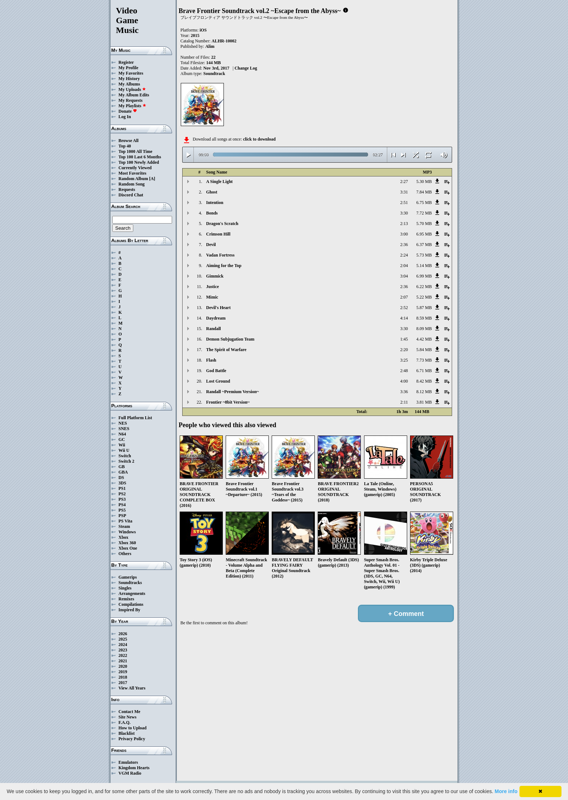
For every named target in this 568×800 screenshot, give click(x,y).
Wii (121, 444)
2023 (122, 650)
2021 (122, 660)
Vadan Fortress (220, 255)
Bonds (212, 213)
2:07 (404, 297)
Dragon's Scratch (222, 223)
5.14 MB (424, 265)
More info (506, 791)
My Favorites (130, 73)
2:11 (404, 402)
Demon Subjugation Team (230, 339)
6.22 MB (424, 286)
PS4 (122, 504)
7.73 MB (424, 360)
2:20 (404, 349)
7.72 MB (424, 213)
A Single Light (219, 181)
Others (124, 553)
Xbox (123, 537)
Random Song (131, 184)
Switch (124, 455)
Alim (209, 46)
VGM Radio (129, 773)
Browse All (128, 140)
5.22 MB (424, 297)
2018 (122, 677)
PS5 (122, 510)
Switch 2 (126, 461)
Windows (127, 531)
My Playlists (132, 105)
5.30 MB (424, 181)
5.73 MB (424, 255)
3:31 (404, 192)
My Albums (129, 84)
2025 (122, 639)
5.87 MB (424, 307)
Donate (127, 111)
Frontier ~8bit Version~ (228, 402)
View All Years (131, 688)
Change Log (245, 68)
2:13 (404, 223)
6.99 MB (424, 276)
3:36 (404, 391)
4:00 (404, 381)
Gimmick (215, 276)
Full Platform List (135, 417)
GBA (123, 472)
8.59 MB (424, 318)
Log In (124, 116)
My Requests (130, 100)
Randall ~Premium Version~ (232, 391)
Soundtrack (214, 73)
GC (121, 439)
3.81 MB (424, 402)
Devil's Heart (218, 307)
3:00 (404, 234)
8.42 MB (424, 381)
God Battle (216, 370)
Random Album (133, 178)
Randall (213, 328)
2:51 (404, 202)
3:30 (404, 213)
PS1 (122, 488)
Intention (214, 202)
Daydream (216, 318)
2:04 (404, 265)
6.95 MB (424, 234)
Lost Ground (218, 381)
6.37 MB (424, 244)
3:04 (404, 276)
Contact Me (129, 711)
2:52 (404, 307)
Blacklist (126, 733)
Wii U (123, 450)
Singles (124, 588)
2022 (122, 655)
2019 (122, 671)
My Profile (128, 67)
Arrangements (131, 593)
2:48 (404, 370)
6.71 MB (424, 370)
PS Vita (125, 521)
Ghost (211, 192)
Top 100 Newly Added (138, 162)
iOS (203, 30)
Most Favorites (132, 173)
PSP (122, 515)
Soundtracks (130, 582)
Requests (126, 189)
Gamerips (127, 577)
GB (121, 466)
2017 (122, 682)
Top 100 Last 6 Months (139, 156)
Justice (212, 286)
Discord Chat (130, 194)
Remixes (126, 598)
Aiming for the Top (223, 265)
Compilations (130, 604)
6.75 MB (424, 202)
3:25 (404, 360)
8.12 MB (424, 391)
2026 (122, 633)
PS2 (122, 493)
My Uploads (132, 89)
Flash (211, 360)
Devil (211, 244)
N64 (122, 434)
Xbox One (127, 548)
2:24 (404, 255)
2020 (122, 666)
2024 (122, 644)
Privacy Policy (131, 738)
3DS (122, 483)
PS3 (122, 499)
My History (129, 78)
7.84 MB (424, 192)
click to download (259, 139)
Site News (127, 717)
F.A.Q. (124, 722)
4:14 (404, 318)
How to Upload (132, 727)
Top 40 (124, 146)
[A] (152, 178)
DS (121, 477)
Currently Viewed (134, 167)
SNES (123, 428)
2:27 (404, 181)
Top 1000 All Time (135, 151)
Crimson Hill (218, 234)
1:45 (404, 339)
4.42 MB (424, 339)
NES (122, 423)
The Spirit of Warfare (226, 349)
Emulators (128, 762)
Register (126, 62)
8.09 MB (424, 328)
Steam (124, 526)
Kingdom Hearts (134, 767)
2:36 (404, 244)
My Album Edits (133, 94)
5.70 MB (424, 223)
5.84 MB (424, 349)
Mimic (212, 297)
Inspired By (129, 609)
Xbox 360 (127, 542)
